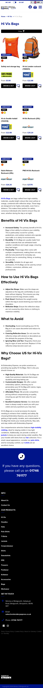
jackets (4, 435)
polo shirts (35, 440)
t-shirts (27, 442)
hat (27, 437)
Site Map (6, 633)
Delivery (33, 631)
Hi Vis (10, 16)
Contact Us (5, 505)
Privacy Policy (10, 631)
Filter (21, 31)
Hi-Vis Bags (5, 198)
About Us (4, 500)
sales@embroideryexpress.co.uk (18, 614)
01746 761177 (16, 620)
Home (3, 16)
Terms (3, 631)
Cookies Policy (19, 631)
